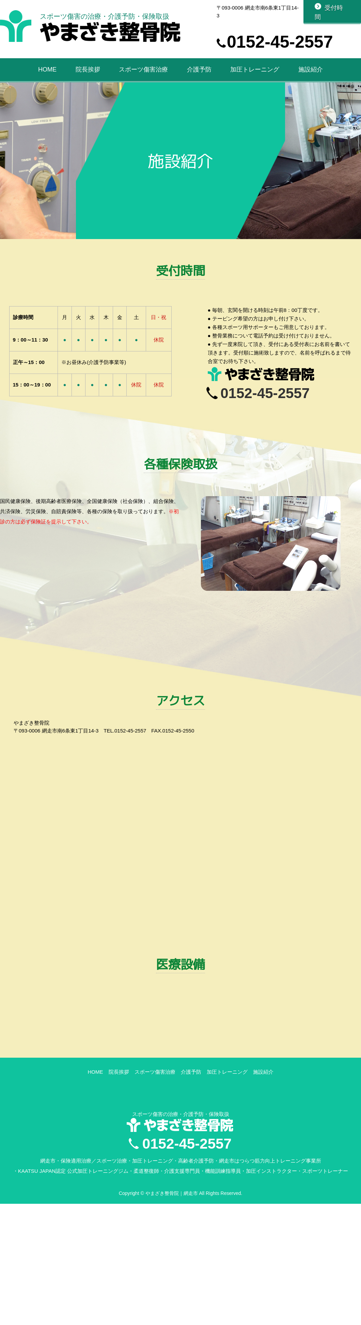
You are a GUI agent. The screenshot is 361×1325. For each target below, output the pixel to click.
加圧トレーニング (254, 70)
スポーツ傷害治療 (143, 70)
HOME (47, 70)
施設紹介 (310, 70)
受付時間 (329, 12)
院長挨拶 (88, 70)
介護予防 (199, 70)
